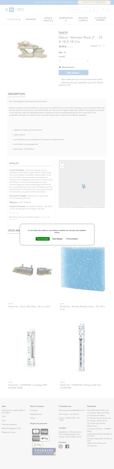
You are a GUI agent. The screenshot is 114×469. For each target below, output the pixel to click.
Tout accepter (42, 239)
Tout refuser (57, 239)
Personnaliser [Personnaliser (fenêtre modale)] (72, 239)
